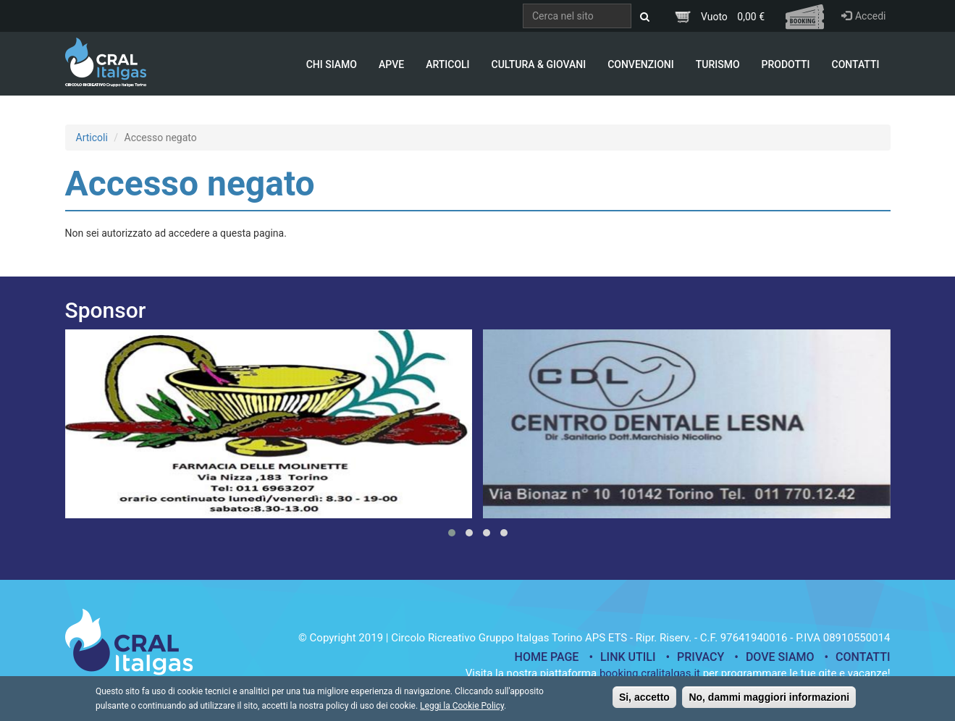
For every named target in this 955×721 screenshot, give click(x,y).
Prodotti (786, 64)
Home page (547, 657)
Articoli (447, 64)
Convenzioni (640, 64)
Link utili (628, 657)
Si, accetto (644, 701)
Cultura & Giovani (539, 64)
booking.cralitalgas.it (649, 673)
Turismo (718, 64)
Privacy (700, 657)
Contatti (856, 64)
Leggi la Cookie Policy (462, 709)
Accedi (863, 16)
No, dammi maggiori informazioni (769, 701)
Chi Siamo (331, 64)
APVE (391, 64)
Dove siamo (780, 657)
